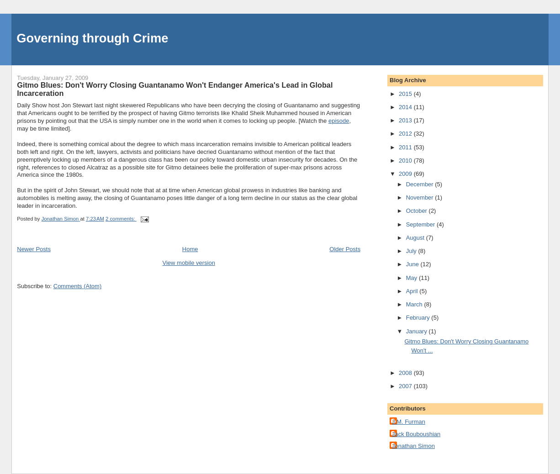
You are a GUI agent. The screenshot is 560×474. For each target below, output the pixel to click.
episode (338, 120)
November (420, 197)
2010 (406, 160)
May (412, 277)
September (421, 224)
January (417, 331)
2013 (406, 120)
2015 (406, 93)
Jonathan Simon (413, 445)
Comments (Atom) (77, 286)
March (415, 304)
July (412, 251)
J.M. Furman (408, 421)
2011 (406, 147)
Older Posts (344, 249)
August (416, 237)
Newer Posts (34, 249)
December (420, 184)
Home (190, 249)
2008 (406, 372)
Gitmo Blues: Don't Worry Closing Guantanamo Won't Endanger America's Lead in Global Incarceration (175, 89)
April (413, 291)
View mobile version (189, 262)
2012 (406, 133)
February (419, 317)
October (417, 210)
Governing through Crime (92, 38)
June (413, 264)
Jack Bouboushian (416, 434)
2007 (406, 386)
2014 (406, 107)
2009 (406, 173)
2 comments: (121, 218)
